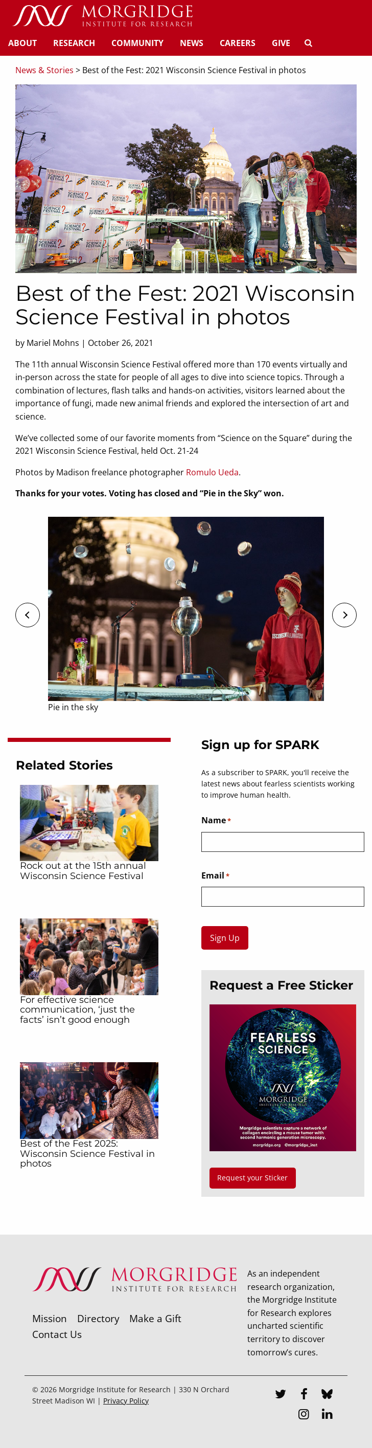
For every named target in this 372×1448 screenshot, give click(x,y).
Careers (237, 43)
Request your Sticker (252, 1177)
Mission (49, 1318)
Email (215, 876)
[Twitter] (280, 1395)
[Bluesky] (327, 1395)
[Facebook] (304, 1395)
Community (137, 43)
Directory (98, 1318)
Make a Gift (155, 1318)
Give (281, 43)
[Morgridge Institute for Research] (134, 1304)
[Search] (308, 43)
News (191, 43)
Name (216, 821)
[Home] (102, 16)
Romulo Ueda (212, 472)
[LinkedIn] (327, 1415)
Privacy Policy (126, 1401)
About (22, 43)
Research (74, 43)
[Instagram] (304, 1415)
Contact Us (57, 1334)
